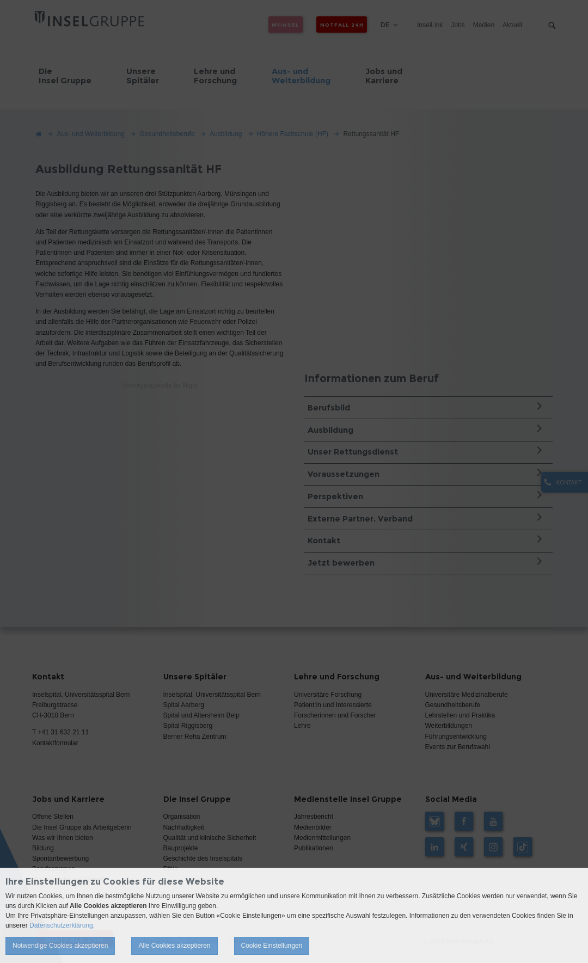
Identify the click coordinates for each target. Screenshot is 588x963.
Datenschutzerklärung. (62, 925)
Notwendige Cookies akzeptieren (60, 945)
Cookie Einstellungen (272, 945)
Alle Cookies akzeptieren (174, 945)
